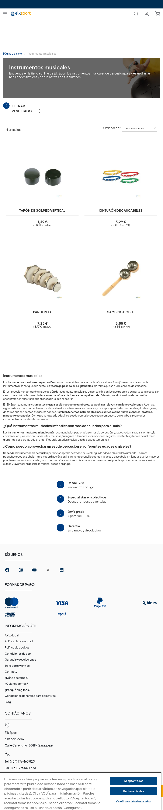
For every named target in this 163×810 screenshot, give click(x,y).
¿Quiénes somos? (16, 683)
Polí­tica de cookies (17, 647)
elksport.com (14, 739)
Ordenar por (111, 128)
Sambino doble (120, 312)
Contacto (11, 671)
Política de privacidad (19, 641)
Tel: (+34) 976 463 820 (20, 761)
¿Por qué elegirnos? (17, 689)
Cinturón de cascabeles (121, 210)
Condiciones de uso (18, 653)
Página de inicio (12, 53)
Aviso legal (11, 635)
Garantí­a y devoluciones (20, 659)
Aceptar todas (133, 780)
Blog (8, 702)
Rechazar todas (133, 791)
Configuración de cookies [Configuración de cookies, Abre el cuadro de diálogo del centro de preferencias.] (133, 801)
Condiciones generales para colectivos (30, 695)
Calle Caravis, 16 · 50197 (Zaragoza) (29, 745)
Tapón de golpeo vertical (42, 210)
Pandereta (42, 312)
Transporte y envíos (17, 665)
